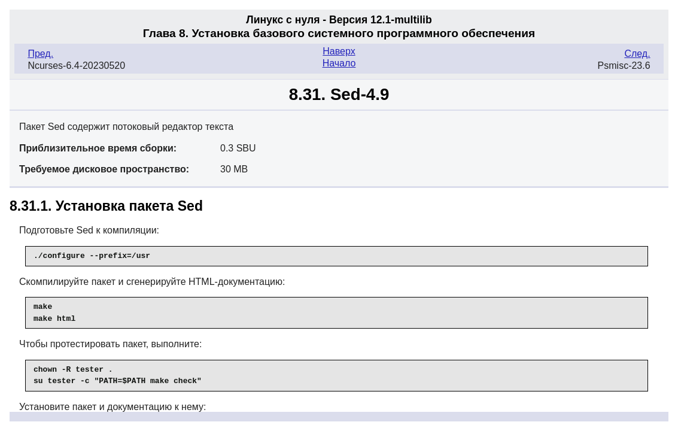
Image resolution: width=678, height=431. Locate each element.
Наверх (339, 51)
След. (637, 53)
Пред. (40, 53)
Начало (339, 63)
